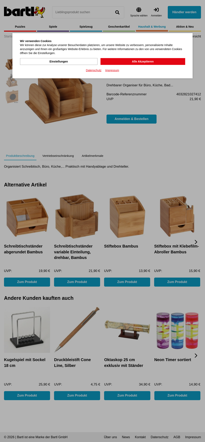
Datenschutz (93, 70)
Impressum (112, 70)
